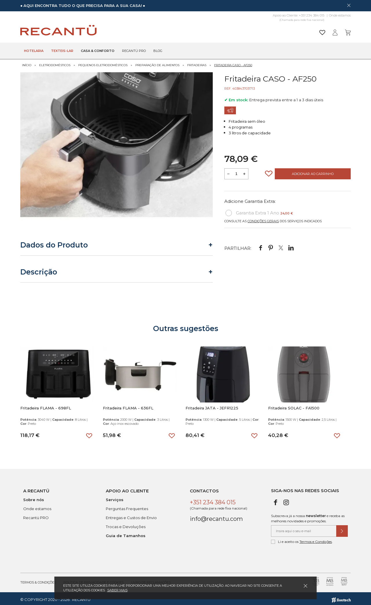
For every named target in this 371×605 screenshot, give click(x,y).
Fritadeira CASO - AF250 (233, 63)
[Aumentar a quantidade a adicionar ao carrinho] (244, 171)
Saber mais (117, 590)
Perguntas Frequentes (127, 506)
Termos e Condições (315, 539)
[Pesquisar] (230, 30)
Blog (157, 51)
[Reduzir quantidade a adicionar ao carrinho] (228, 171)
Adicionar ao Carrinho (313, 172)
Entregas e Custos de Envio (131, 515)
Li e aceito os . (302, 540)
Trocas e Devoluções (126, 524)
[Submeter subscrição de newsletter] (342, 529)
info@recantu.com (216, 516)
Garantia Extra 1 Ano (259, 211)
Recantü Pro (134, 51)
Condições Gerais (263, 219)
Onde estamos (340, 15)
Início (26, 63)
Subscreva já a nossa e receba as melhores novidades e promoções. (308, 516)
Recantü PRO (36, 515)
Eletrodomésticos (54, 63)
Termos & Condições (38, 580)
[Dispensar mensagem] (349, 5)
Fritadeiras (196, 63)
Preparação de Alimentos (157, 63)
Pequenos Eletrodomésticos (103, 63)
